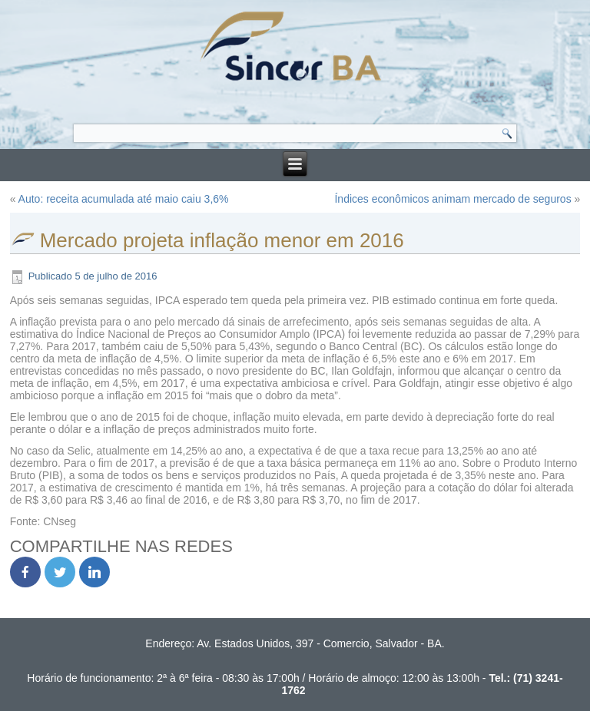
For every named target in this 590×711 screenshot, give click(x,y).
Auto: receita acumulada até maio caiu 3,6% (123, 199)
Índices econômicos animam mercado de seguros (452, 199)
